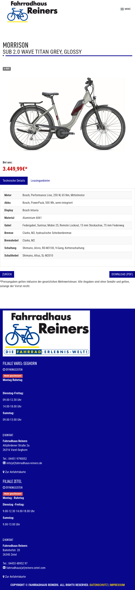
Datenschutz (99, 585)
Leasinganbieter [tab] (40, 180)
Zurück (7, 274)
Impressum (117, 585)
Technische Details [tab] (14, 180)
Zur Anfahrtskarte (14, 472)
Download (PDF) (122, 274)
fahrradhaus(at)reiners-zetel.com (25, 568)
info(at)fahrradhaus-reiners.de (24, 463)
